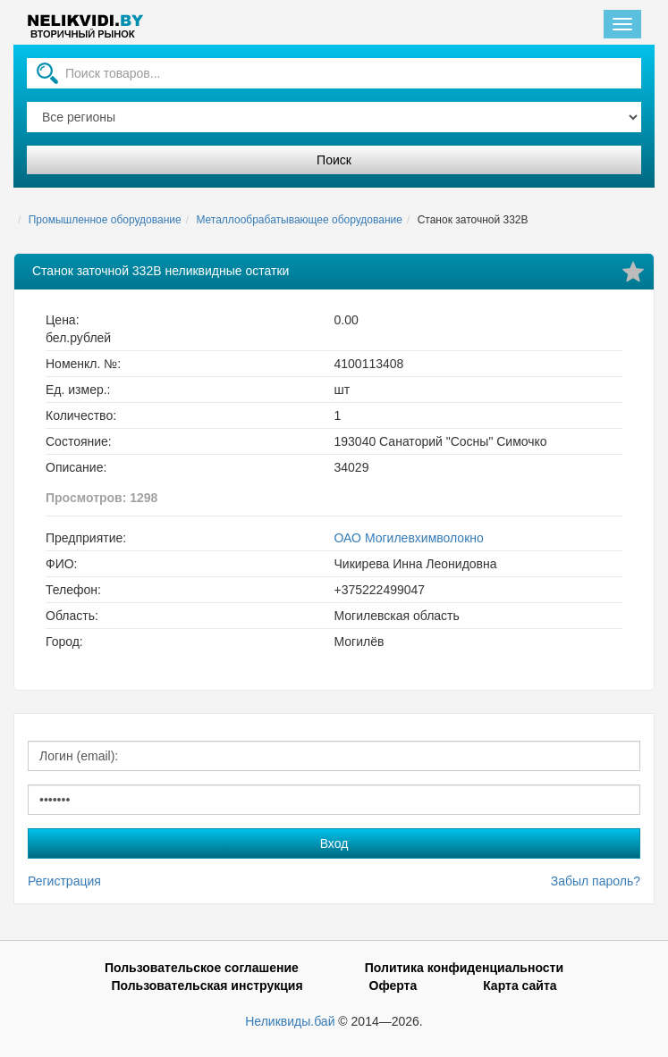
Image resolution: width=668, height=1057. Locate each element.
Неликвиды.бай (289, 1021)
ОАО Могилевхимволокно (409, 538)
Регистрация (64, 881)
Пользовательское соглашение (202, 968)
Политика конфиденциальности (464, 968)
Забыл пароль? (595, 881)
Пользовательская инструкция (206, 985)
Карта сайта (519, 985)
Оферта (393, 985)
